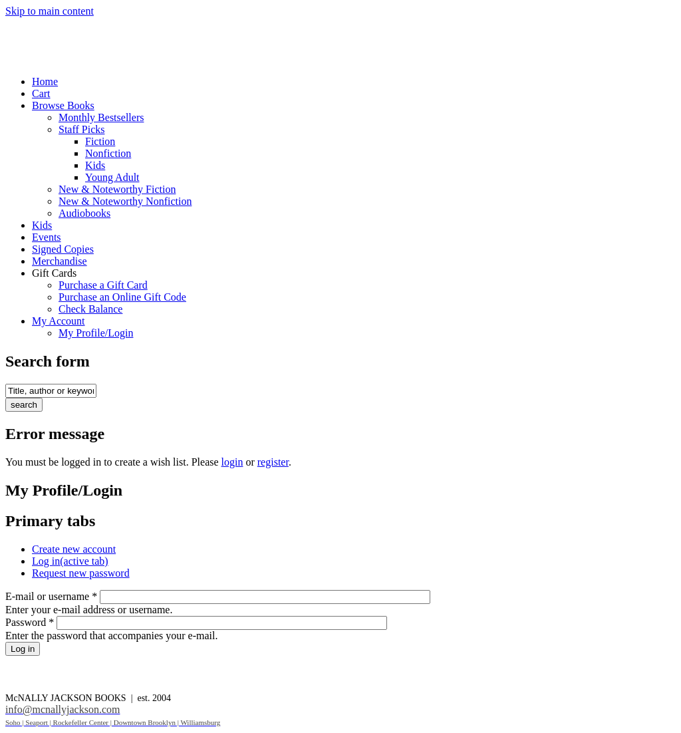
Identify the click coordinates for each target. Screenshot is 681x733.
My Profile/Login (96, 333)
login (232, 462)
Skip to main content (49, 11)
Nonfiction (108, 153)
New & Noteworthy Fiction (117, 189)
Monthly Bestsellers (101, 117)
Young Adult (112, 177)
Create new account (74, 549)
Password (29, 622)
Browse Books (63, 105)
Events (46, 237)
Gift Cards (54, 273)
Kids (95, 165)
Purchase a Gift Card (103, 285)
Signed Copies (63, 249)
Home (45, 81)
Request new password (81, 573)
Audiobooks (84, 213)
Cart (41, 93)
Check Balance (90, 309)
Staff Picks (81, 129)
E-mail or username (51, 596)
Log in (70, 561)
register (273, 462)
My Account (58, 321)
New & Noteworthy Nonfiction (125, 201)
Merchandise (59, 261)
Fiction (100, 141)
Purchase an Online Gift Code (122, 297)
